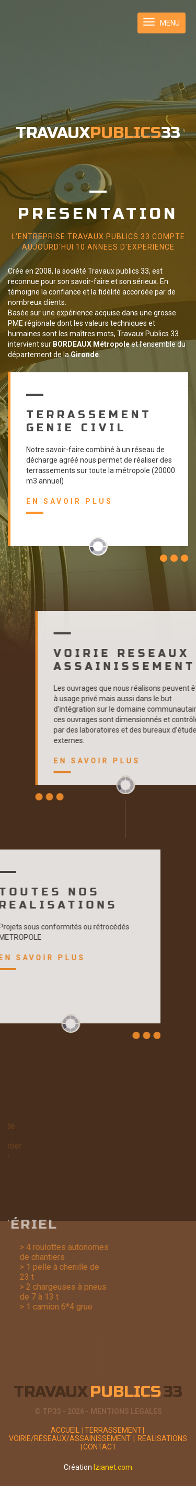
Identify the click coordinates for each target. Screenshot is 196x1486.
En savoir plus (67, 505)
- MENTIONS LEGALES (124, 1411)
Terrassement (115, 1430)
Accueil (68, 1430)
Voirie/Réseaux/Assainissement (72, 1438)
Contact (100, 1447)
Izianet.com (113, 1467)
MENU (161, 22)
